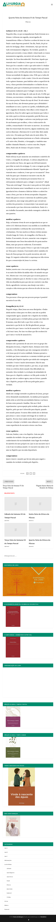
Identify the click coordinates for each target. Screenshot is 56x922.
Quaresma (9, 889)
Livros (6, 901)
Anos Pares (10, 877)
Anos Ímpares (10, 872)
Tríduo (9, 897)
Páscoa (28, 22)
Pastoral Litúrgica (18, 917)
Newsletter (43, 917)
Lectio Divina (7, 864)
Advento (9, 868)
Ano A (5, 848)
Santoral (9, 893)
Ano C (5, 856)
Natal (8, 881)
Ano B (5, 852)
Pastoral (6, 909)
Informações (7, 860)
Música (6, 905)
